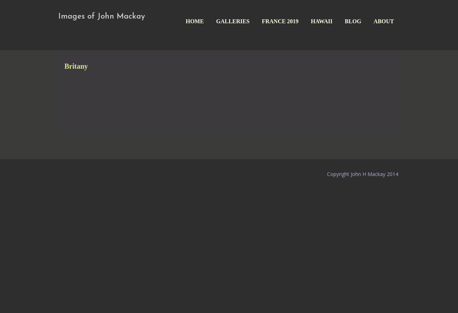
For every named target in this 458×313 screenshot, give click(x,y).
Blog (353, 21)
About (384, 21)
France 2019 (280, 21)
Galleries (232, 21)
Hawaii (321, 21)
